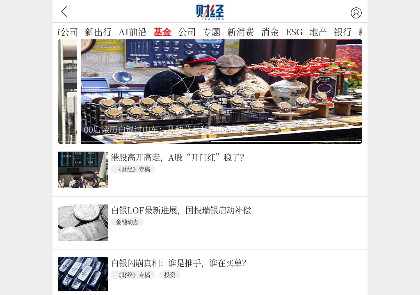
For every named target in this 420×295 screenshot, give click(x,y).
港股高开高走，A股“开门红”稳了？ (179, 157)
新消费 (240, 31)
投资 (170, 274)
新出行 (98, 31)
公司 (187, 31)
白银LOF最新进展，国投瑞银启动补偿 (181, 210)
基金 (162, 32)
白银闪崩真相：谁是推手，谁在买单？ (180, 262)
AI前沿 (133, 31)
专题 (212, 31)
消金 (270, 31)
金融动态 (127, 222)
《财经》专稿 (133, 169)
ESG (294, 31)
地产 (318, 31)
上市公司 (60, 31)
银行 (343, 31)
